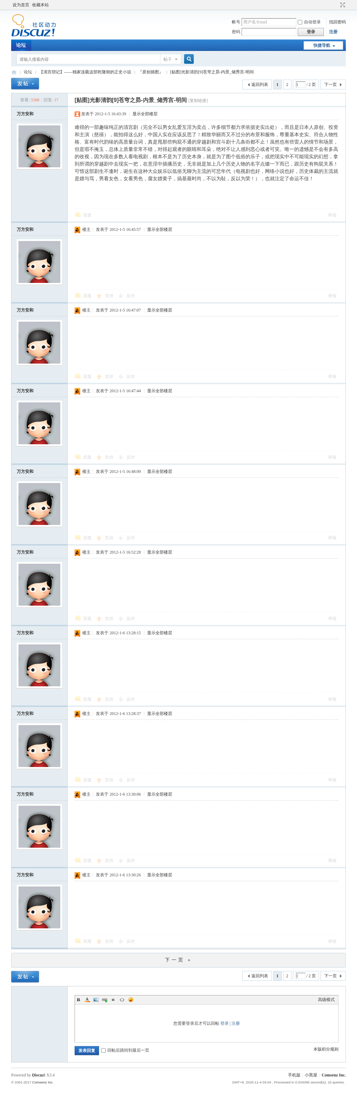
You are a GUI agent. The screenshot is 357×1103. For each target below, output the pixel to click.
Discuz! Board (14, 72)
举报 (332, 215)
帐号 (236, 22)
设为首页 (21, 4)
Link (104, 999)
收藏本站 (40, 4)
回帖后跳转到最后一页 (125, 1050)
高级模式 (326, 999)
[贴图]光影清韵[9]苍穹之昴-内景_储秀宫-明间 (212, 72)
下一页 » (178, 960)
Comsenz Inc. (334, 1075)
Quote (113, 999)
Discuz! (38, 1075)
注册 (333, 31)
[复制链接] (198, 100)
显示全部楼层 (145, 113)
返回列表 (259, 84)
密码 (236, 31)
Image (95, 999)
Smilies (130, 999)
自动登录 (309, 22)
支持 (109, 295)
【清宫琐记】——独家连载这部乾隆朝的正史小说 (85, 72)
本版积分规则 (326, 1049)
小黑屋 (311, 1075)
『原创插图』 (150, 72)
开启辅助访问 (336, 5)
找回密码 (337, 22)
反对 (131, 295)
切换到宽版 (342, 5)
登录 (224, 1023)
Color (87, 999)
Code (122, 999)
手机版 (294, 1075)
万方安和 (25, 113)
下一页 (330, 84)
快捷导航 (321, 45)
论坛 (21, 45)
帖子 (168, 59)
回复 (87, 215)
